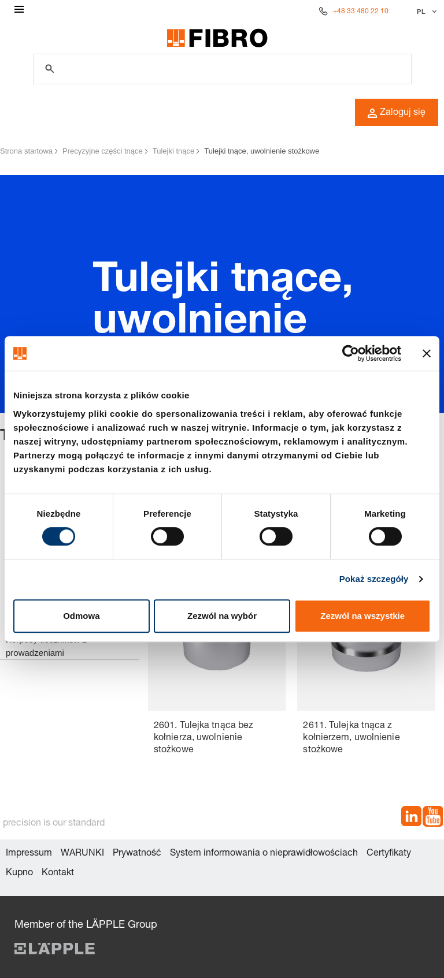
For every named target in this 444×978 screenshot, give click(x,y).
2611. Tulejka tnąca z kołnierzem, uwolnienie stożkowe (351, 738)
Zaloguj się (397, 113)
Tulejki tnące (174, 151)
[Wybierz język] (425, 11)
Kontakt (58, 873)
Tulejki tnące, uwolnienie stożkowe (261, 151)
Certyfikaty (389, 853)
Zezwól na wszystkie (362, 616)
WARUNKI (82, 853)
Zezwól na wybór (222, 616)
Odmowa (81, 616)
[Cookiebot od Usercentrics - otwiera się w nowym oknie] (350, 353)
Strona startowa (26, 151)
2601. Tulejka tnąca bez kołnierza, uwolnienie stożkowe (203, 738)
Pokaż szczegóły (374, 579)
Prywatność (137, 853)
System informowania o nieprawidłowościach (264, 853)
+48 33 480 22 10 (360, 11)
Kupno (19, 873)
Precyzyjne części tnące (102, 151)
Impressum (29, 853)
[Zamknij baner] (427, 353)
